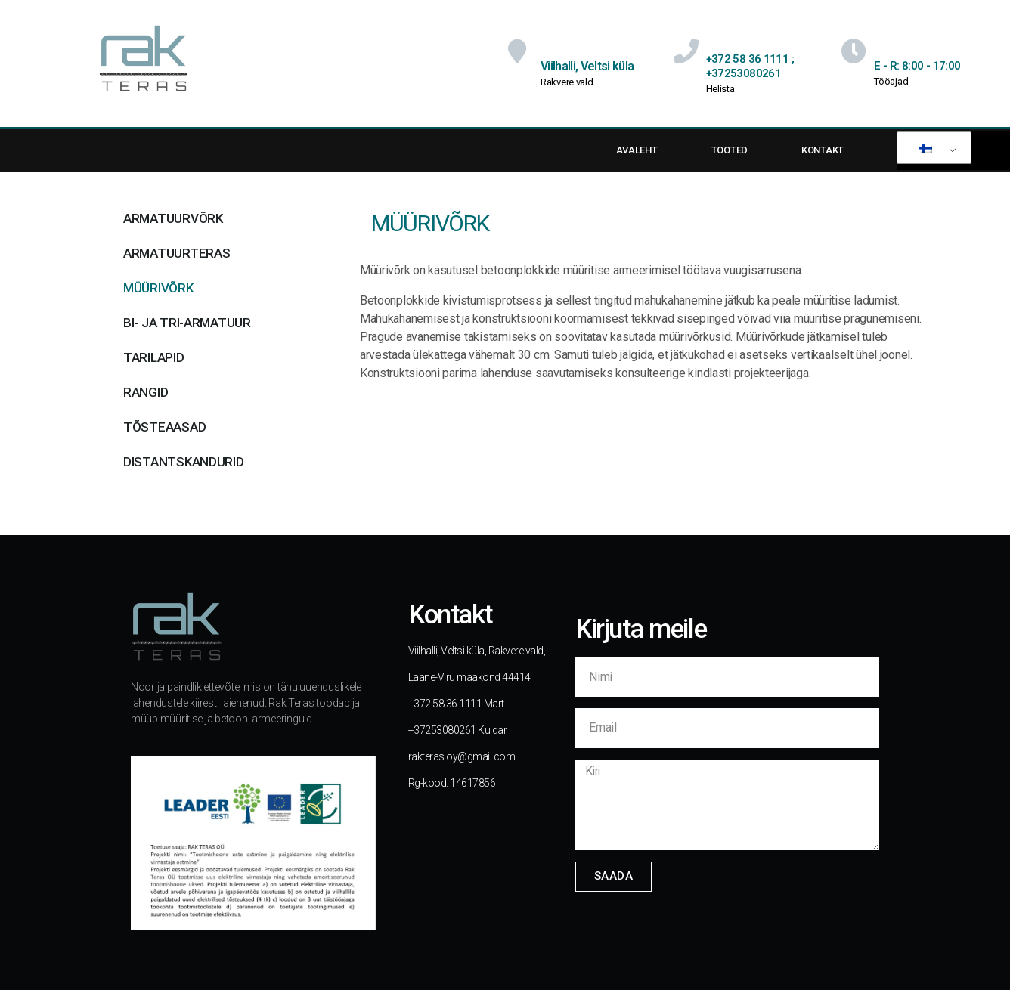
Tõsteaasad (164, 427)
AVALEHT (636, 150)
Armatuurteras (177, 253)
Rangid (145, 392)
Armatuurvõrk (173, 218)
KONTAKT (822, 150)
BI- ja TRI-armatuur (187, 322)
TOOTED (729, 150)
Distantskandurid (183, 461)
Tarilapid (153, 357)
